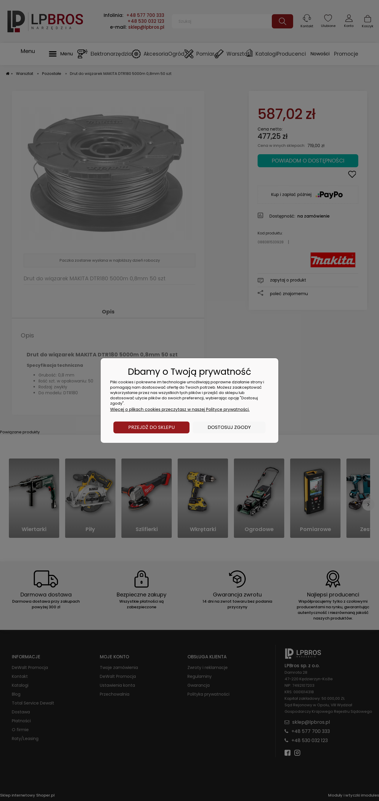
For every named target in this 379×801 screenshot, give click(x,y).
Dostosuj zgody (229, 427)
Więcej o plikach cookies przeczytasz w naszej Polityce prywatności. (180, 409)
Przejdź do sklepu (151, 427)
